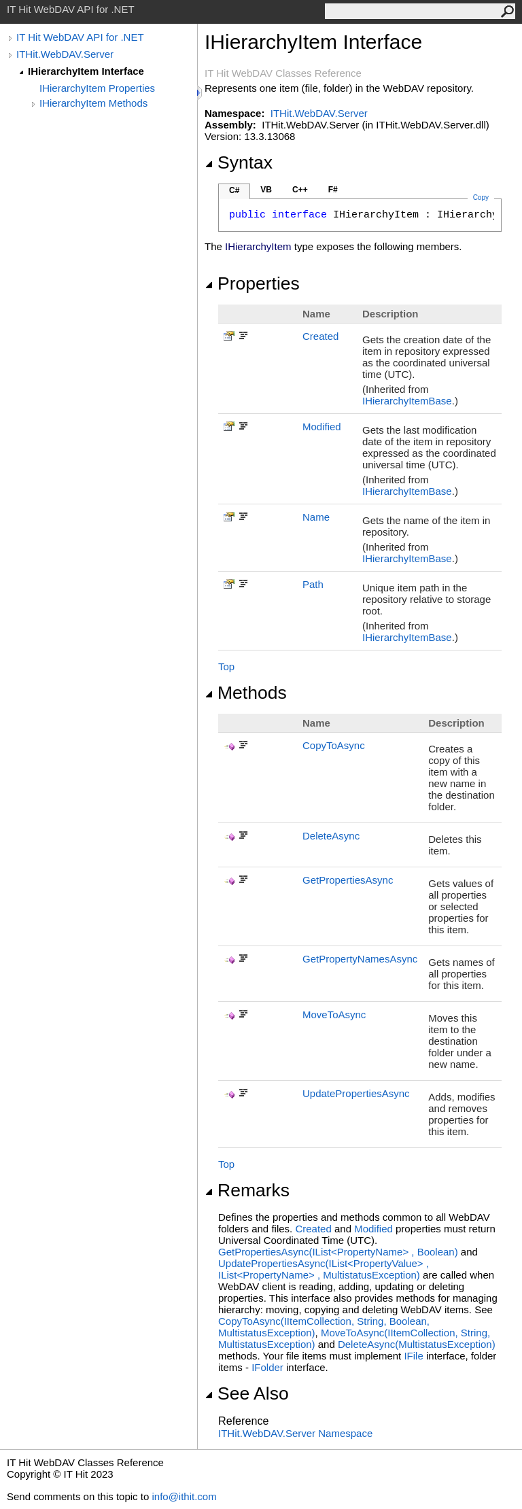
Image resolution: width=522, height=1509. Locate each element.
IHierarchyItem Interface (86, 71)
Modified (321, 426)
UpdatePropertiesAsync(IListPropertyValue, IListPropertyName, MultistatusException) (323, 1269)
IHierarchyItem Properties (97, 88)
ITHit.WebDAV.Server (65, 54)
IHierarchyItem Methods (93, 103)
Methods (246, 692)
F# (333, 189)
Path (313, 584)
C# (234, 190)
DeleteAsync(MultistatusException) (416, 1344)
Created (320, 336)
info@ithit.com (184, 1496)
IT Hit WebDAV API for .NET (80, 37)
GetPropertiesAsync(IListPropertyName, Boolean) (338, 1252)
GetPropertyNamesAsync (359, 959)
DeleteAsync (331, 836)
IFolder (267, 1367)
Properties (252, 283)
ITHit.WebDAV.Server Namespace (295, 1433)
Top (226, 666)
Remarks (247, 1190)
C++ (300, 189)
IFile (413, 1355)
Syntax (239, 162)
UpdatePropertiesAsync (356, 1093)
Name (316, 517)
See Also (247, 1393)
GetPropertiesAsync (347, 880)
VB (266, 189)
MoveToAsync (334, 1014)
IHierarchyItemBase (407, 400)
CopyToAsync (333, 745)
